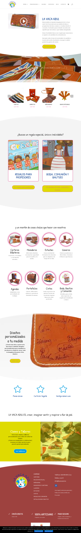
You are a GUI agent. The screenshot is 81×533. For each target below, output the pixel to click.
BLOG (57, 4)
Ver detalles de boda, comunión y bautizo (57, 188)
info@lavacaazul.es (60, 481)
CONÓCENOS (51, 4)
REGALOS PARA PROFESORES (23, 175)
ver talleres (20, 451)
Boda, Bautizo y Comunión (66, 290)
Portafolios (31, 288)
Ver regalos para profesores (23, 187)
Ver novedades (49, 47)
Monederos (32, 250)
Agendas (15, 289)
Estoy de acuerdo (38, 531)
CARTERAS (36, 477)
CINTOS (16, 104)
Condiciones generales (66, 490)
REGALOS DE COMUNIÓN (40, 496)
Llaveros (66, 250)
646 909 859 (64, 475)
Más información (48, 531)
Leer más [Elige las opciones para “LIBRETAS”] (32, 106)
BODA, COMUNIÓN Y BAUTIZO (57, 175)
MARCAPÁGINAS (65, 104)
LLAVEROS (36, 488)
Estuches (49, 250)
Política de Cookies (59, 492)
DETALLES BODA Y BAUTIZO (41, 499)
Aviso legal (57, 490)
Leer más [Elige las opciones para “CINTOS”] (16, 106)
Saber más (15, 361)
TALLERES (43, 4)
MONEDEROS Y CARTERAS (41, 485)
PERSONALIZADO (34, 4)
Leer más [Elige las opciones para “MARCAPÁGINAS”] (64, 106)
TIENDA (24, 4)
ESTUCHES (36, 491)
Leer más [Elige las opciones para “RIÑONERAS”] (48, 106)
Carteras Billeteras (14, 251)
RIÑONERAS (48, 104)
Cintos (49, 288)
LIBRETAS (32, 104)
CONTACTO (63, 4)
